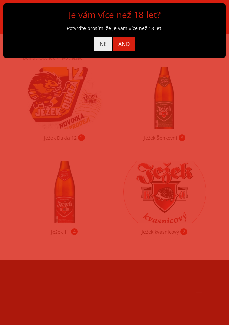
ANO (124, 44)
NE (103, 44)
